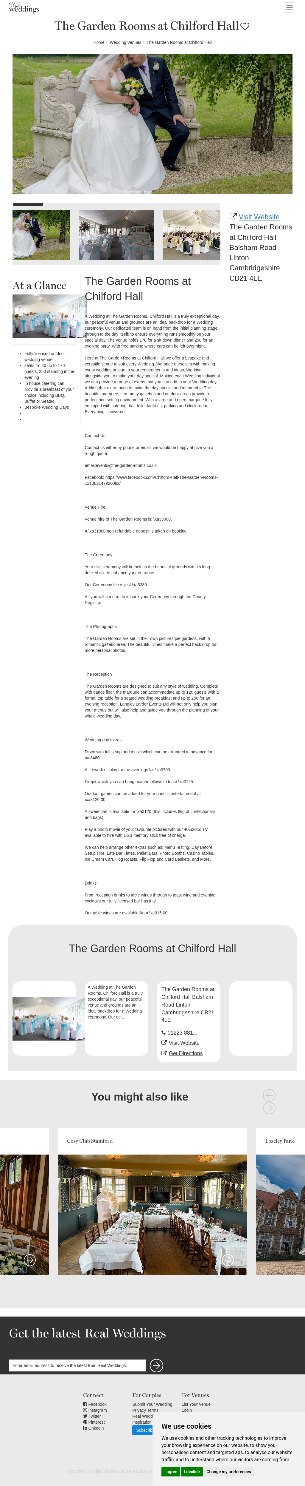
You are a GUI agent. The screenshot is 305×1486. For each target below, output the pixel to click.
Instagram (95, 1410)
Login (187, 1410)
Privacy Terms (145, 1410)
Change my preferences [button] (228, 1471)
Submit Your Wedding (152, 1404)
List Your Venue (196, 1404)
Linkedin (93, 1428)
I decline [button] (192, 1471)
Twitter (92, 1416)
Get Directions (186, 1053)
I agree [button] (170, 1471)
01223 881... (182, 1033)
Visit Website (259, 217)
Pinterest (94, 1422)
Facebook (95, 1404)
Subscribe (145, 1430)
